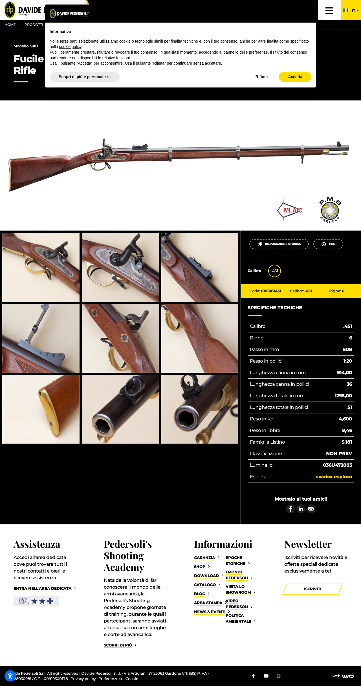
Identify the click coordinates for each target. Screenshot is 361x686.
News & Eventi (209, 612)
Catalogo (205, 585)
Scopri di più (118, 645)
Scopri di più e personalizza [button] (85, 76)
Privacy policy (83, 679)
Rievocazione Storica (279, 244)
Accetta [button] (295, 76)
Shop (199, 567)
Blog (199, 594)
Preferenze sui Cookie (118, 679)
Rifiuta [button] (262, 76)
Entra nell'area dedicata (42, 588)
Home (10, 25)
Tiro (328, 244)
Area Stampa (208, 603)
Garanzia (204, 558)
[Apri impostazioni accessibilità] (10, 675)
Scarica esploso (334, 476)
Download (206, 576)
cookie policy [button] (70, 46)
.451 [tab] (274, 270)
